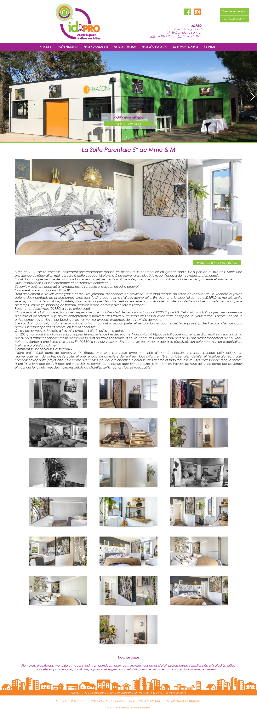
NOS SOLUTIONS (124, 47)
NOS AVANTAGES (96, 47)
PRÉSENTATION (67, 47)
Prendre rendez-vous (234, 11)
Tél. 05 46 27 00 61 (235, 18)
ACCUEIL (45, 47)
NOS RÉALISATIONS (154, 47)
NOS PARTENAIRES (185, 47)
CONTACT (211, 47)
